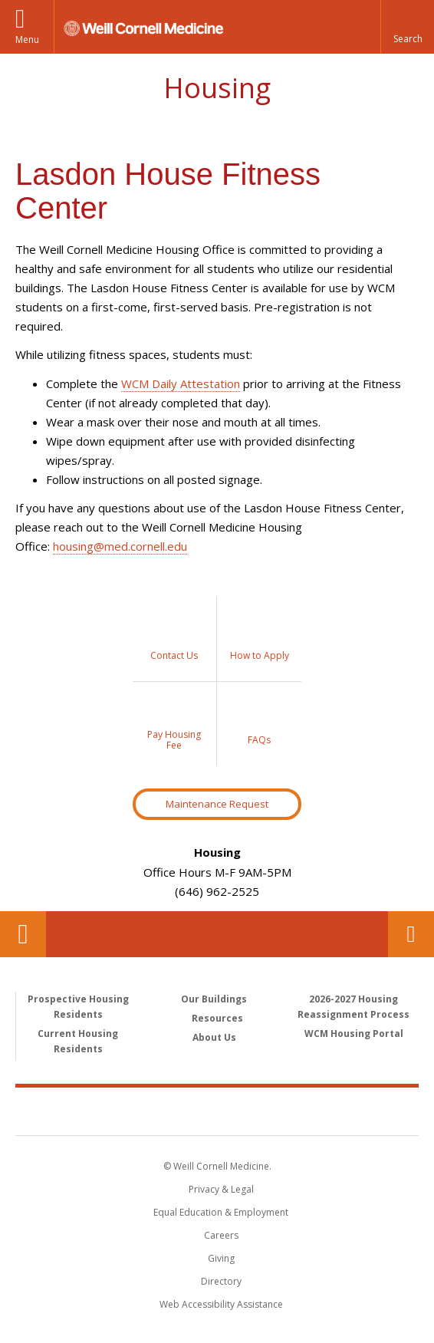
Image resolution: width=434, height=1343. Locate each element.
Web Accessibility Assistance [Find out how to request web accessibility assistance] (221, 1304)
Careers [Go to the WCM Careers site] (221, 1235)
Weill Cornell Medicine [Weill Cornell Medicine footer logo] (217, 1110)
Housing (217, 88)
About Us (214, 1037)
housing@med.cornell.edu (120, 546)
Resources (217, 1018)
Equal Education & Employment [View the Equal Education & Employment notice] (220, 1212)
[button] (407, 27)
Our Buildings (214, 999)
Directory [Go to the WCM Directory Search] (221, 1281)
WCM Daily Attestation (180, 383)
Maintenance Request (217, 804)
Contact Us (411, 934)
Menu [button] (27, 39)
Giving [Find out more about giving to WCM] (221, 1258)
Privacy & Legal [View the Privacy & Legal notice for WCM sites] (221, 1189)
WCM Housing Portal (353, 1033)
